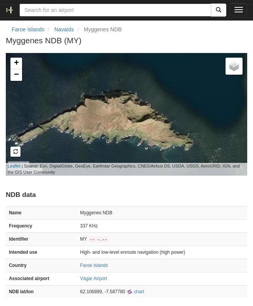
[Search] (218, 10)
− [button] (16, 75)
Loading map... (123, 114)
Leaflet (14, 166)
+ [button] (16, 63)
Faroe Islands (28, 29)
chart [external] (135, 291)
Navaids (64, 29)
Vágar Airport (93, 278)
